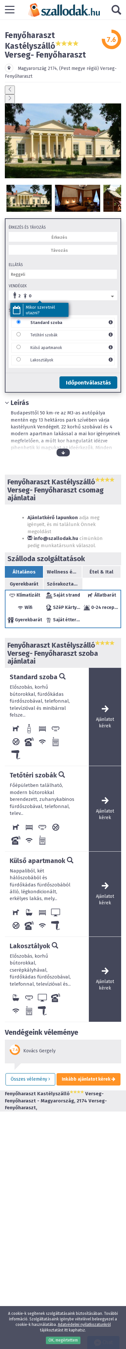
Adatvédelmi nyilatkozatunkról (84, 1324)
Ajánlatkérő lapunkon (52, 517)
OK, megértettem (63, 1340)
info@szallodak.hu (52, 538)
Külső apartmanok (46, 347)
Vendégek (18, 286)
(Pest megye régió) (79, 68)
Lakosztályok (41, 360)
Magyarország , (38, 68)
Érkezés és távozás (27, 227)
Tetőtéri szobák (44, 335)
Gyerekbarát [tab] (24, 584)
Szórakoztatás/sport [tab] (63, 584)
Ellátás (16, 265)
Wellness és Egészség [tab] (63, 572)
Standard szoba (46, 322)
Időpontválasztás (88, 382)
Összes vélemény (30, 1079)
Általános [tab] (24, 572)
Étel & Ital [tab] (101, 572)
